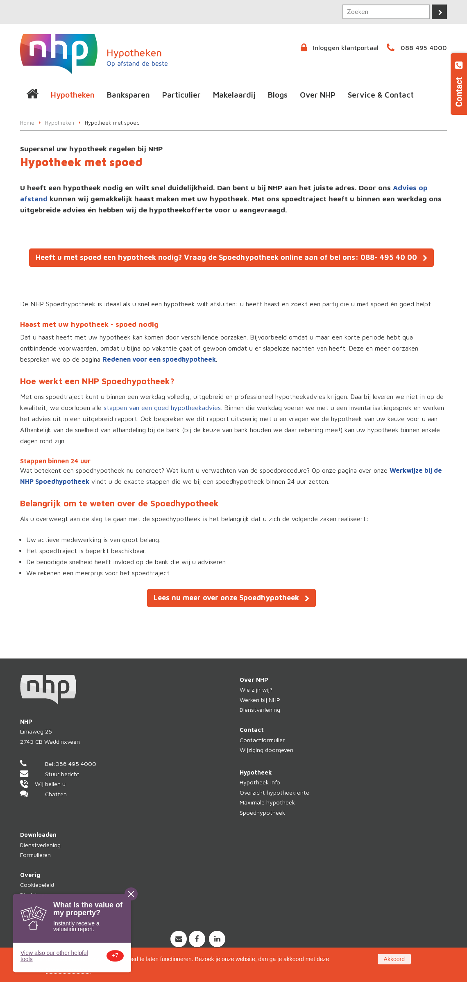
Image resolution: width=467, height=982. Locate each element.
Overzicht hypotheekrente (274, 792)
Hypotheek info (260, 782)
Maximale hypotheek (267, 802)
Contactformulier (262, 739)
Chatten (56, 794)
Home (27, 123)
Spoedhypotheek (262, 812)
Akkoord (394, 959)
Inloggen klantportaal (346, 47)
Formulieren (35, 854)
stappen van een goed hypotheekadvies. (163, 407)
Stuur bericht (62, 773)
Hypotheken (59, 123)
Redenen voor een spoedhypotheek (159, 359)
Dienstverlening (260, 709)
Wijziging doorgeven (266, 749)
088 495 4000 (424, 47)
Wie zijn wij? (256, 689)
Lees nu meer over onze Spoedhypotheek (226, 597)
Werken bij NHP (260, 699)
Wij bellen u (50, 783)
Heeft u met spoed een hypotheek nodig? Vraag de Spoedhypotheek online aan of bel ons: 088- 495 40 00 (226, 257)
